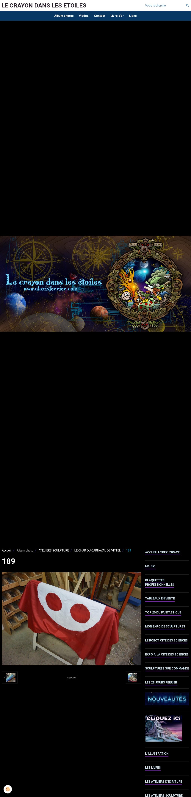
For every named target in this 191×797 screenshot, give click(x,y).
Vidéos (83, 16)
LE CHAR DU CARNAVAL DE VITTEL (97, 551)
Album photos (63, 16)
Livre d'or (117, 16)
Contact (99, 16)
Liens (133, 16)
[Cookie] (8, 789)
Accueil (6, 551)
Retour (71, 677)
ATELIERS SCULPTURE (54, 551)
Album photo (25, 551)
